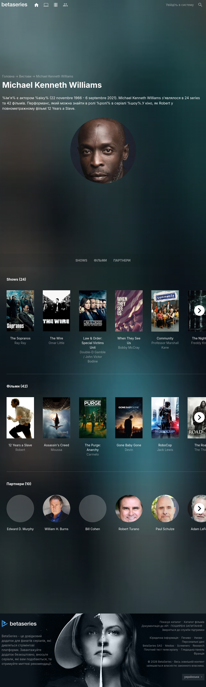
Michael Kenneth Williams (54, 76)
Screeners (183, 645)
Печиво (186, 637)
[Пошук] (200, 5)
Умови (198, 637)
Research (198, 645)
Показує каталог (170, 622)
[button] (20, 513)
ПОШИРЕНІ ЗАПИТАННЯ (186, 626)
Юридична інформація (164, 637)
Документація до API (155, 626)
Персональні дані (193, 641)
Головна (8, 76)
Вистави (25, 76)
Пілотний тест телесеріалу (161, 649)
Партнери (122, 260)
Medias (169, 645)
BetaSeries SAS (152, 645)
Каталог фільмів (194, 622)
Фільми (100, 260)
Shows (81, 260)
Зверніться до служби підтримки (183, 629)
